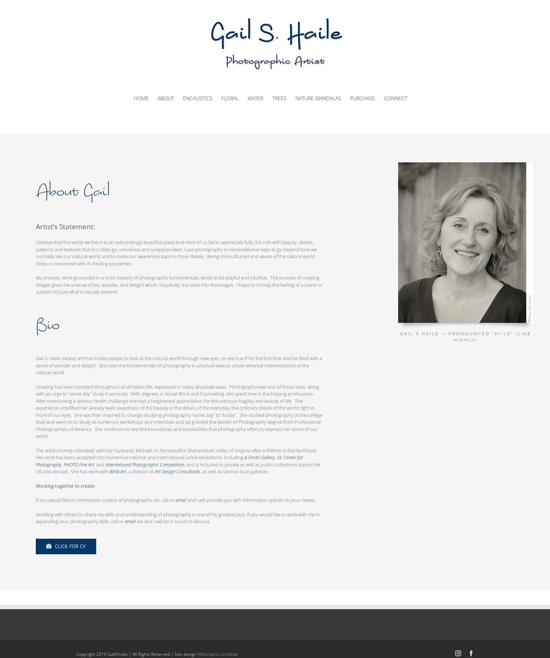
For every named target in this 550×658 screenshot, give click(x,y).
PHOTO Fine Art (79, 464)
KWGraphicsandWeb (217, 654)
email (180, 500)
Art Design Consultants (177, 471)
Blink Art (118, 471)
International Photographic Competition (145, 464)
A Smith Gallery (259, 457)
